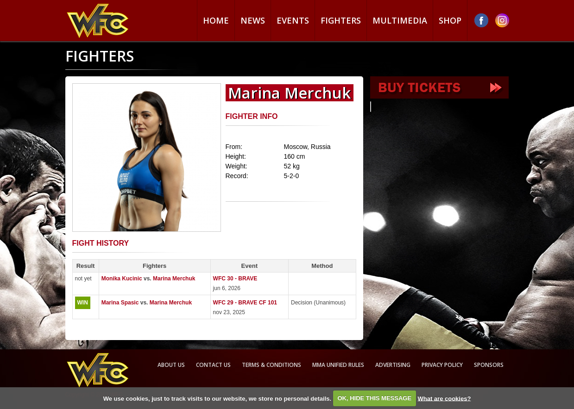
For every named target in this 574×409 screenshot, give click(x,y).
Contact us (213, 365)
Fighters (341, 20)
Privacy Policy (442, 365)
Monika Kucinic (121, 278)
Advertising (392, 365)
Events (293, 20)
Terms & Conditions (271, 365)
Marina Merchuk (174, 278)
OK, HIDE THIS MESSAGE (374, 398)
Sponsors (489, 365)
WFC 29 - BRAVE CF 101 (245, 302)
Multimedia (399, 20)
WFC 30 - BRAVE (235, 278)
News (252, 20)
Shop (450, 20)
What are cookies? (444, 398)
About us (171, 365)
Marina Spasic (120, 302)
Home (216, 20)
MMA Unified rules (338, 365)
